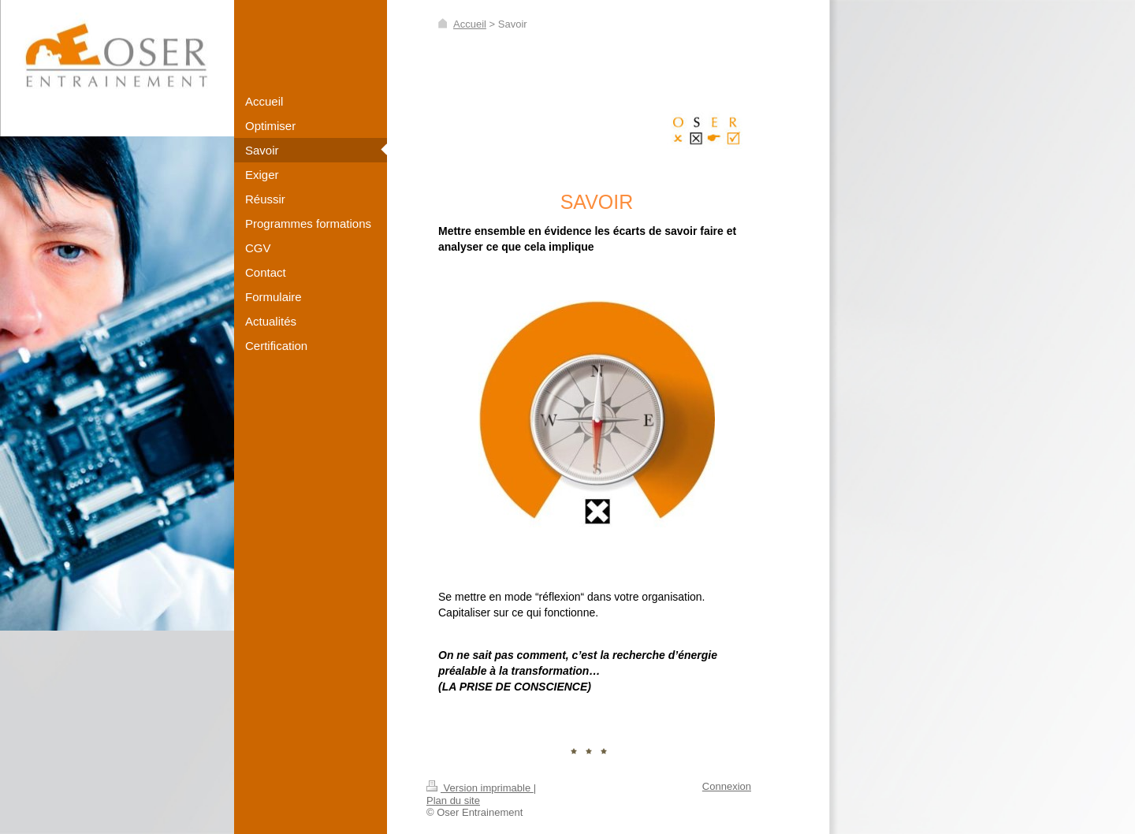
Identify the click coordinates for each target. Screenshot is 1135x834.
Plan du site (453, 800)
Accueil (469, 24)
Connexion (726, 786)
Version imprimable (480, 788)
